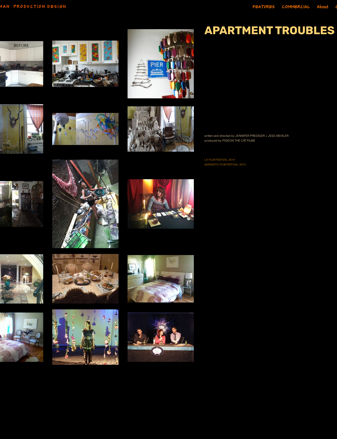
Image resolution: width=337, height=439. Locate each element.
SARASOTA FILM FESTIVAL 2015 (225, 164)
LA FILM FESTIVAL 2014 (219, 159)
